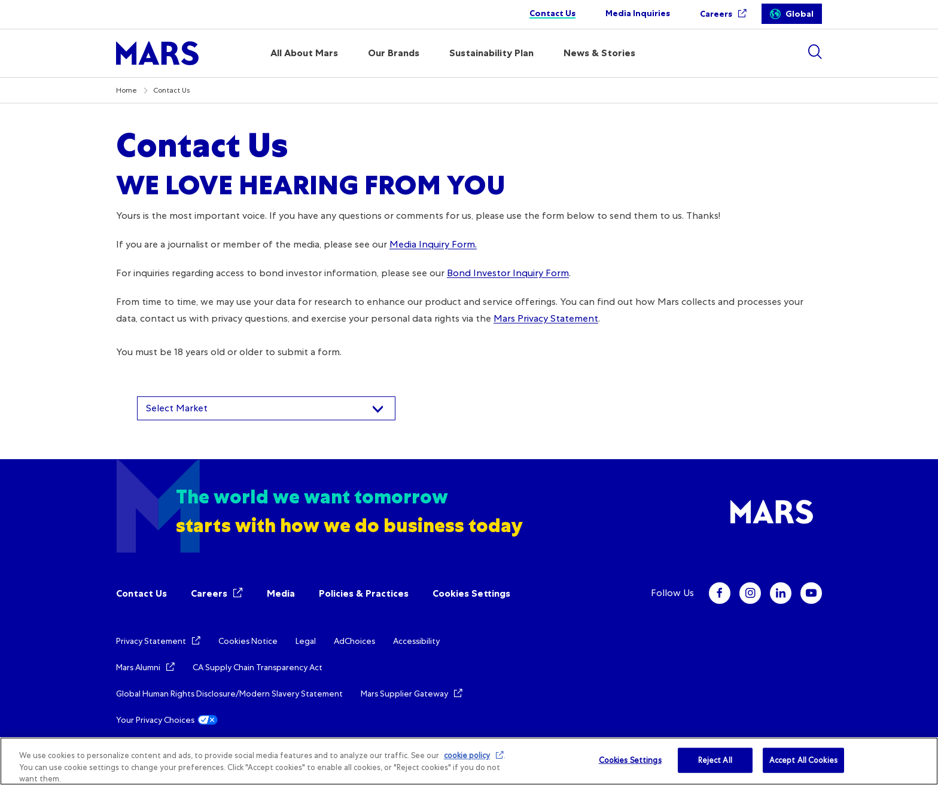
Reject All (715, 760)
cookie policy (467, 755)
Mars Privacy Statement (546, 318)
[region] (469, 761)
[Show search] (815, 51)
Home (126, 90)
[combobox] (266, 408)
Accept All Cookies (803, 760)
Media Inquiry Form (432, 244)
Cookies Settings (471, 593)
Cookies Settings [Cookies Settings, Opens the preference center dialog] (630, 760)
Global (799, 14)
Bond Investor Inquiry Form (508, 273)
